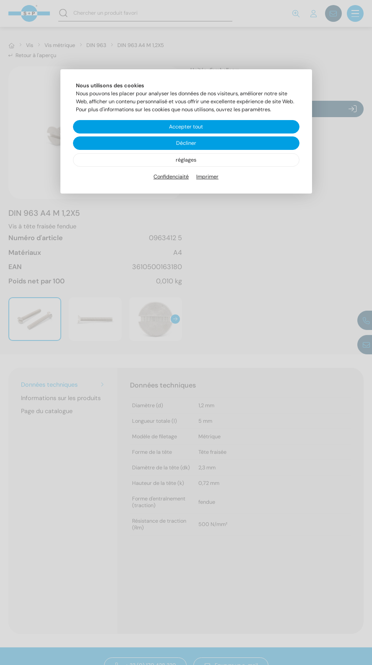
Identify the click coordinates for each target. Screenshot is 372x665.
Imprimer (207, 176)
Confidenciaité (171, 176)
